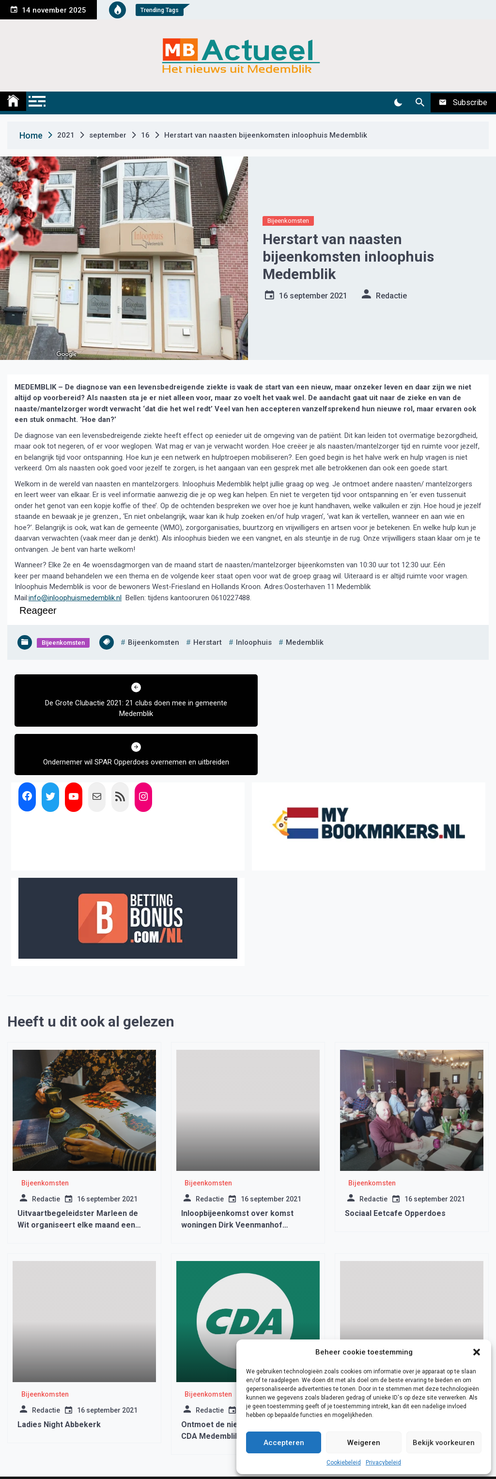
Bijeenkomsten (288, 220)
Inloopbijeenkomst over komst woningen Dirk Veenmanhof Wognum (237, 1176)
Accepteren (284, 1442)
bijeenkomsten (153, 642)
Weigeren (363, 1442)
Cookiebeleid (343, 1462)
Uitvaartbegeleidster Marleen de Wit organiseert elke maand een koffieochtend (77, 1176)
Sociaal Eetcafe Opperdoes (395, 1164)
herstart (207, 642)
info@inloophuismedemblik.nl (75, 597)
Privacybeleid (383, 1462)
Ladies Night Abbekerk (59, 1376)
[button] (476, 1352)
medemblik (305, 642)
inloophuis (254, 642)
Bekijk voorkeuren (444, 1442)
